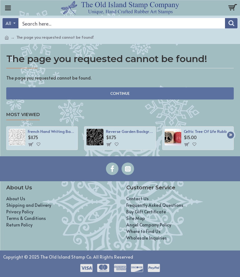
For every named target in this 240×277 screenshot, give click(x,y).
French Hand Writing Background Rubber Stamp (51, 131)
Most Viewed (23, 114)
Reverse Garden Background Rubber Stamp (129, 131)
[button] (230, 135)
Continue (120, 93)
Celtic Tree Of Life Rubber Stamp (207, 131)
